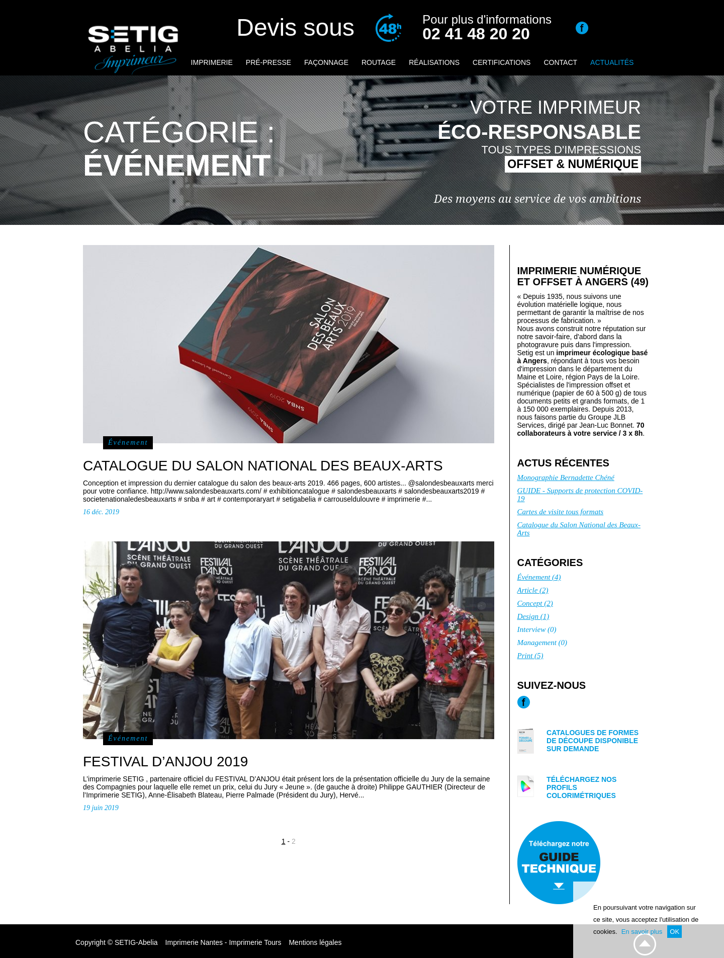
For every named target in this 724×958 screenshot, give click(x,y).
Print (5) (530, 656)
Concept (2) (535, 603)
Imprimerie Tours (255, 942)
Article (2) (533, 590)
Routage (378, 62)
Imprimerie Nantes (194, 942)
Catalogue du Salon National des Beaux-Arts (579, 529)
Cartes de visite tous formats (560, 512)
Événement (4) (539, 577)
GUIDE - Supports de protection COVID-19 (580, 495)
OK (674, 931)
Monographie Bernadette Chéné (565, 477)
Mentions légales (315, 942)
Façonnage (326, 62)
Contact (560, 62)
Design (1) (533, 616)
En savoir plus (642, 931)
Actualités (612, 62)
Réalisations (434, 62)
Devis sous (295, 27)
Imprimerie (212, 62)
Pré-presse (268, 62)
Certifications (501, 62)
